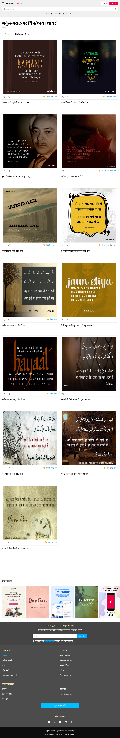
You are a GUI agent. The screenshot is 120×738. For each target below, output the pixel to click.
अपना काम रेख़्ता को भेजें (10, 675)
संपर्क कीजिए (64, 665)
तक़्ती (4, 665)
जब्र (49, 542)
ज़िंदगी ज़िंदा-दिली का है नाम (12, 251)
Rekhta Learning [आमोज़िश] (66, 694)
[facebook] (49, 722)
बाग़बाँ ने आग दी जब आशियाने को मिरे (75, 102)
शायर (47, 14)
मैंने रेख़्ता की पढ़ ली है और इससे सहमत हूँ (53, 641)
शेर (7, 34)
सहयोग (4, 655)
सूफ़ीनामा (63, 689)
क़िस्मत (48, 96)
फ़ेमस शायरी (105, 171)
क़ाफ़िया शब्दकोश (7, 660)
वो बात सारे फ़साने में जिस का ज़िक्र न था (75, 251)
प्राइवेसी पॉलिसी (50, 731)
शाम (108, 468)
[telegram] (71, 722)
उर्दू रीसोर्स (5, 670)
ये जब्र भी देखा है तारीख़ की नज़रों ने (15, 548)
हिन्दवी (4, 689)
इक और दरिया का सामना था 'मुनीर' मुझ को (18, 176)
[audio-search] (115, 9)
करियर (62, 670)
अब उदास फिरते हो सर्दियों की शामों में (74, 473)
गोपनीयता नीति (49, 641)
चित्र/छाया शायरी (22, 34)
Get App (113, 3)
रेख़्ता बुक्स (5, 699)
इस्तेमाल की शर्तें (62, 731)
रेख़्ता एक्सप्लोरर (65, 675)
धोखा (107, 96)
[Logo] (10, 3)
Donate (105, 3)
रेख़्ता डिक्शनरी (7, 694)
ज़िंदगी (48, 245)
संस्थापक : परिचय (66, 660)
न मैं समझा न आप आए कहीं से (72, 176)
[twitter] (54, 722)
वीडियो (64, 14)
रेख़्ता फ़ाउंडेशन (65, 655)
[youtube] (60, 722)
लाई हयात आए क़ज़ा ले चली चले (14, 325)
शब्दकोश (58, 14)
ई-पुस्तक (71, 14)
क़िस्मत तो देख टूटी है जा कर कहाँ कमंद (16, 102)
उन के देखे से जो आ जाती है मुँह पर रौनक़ (75, 399)
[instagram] (66, 722)
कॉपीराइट (71, 731)
